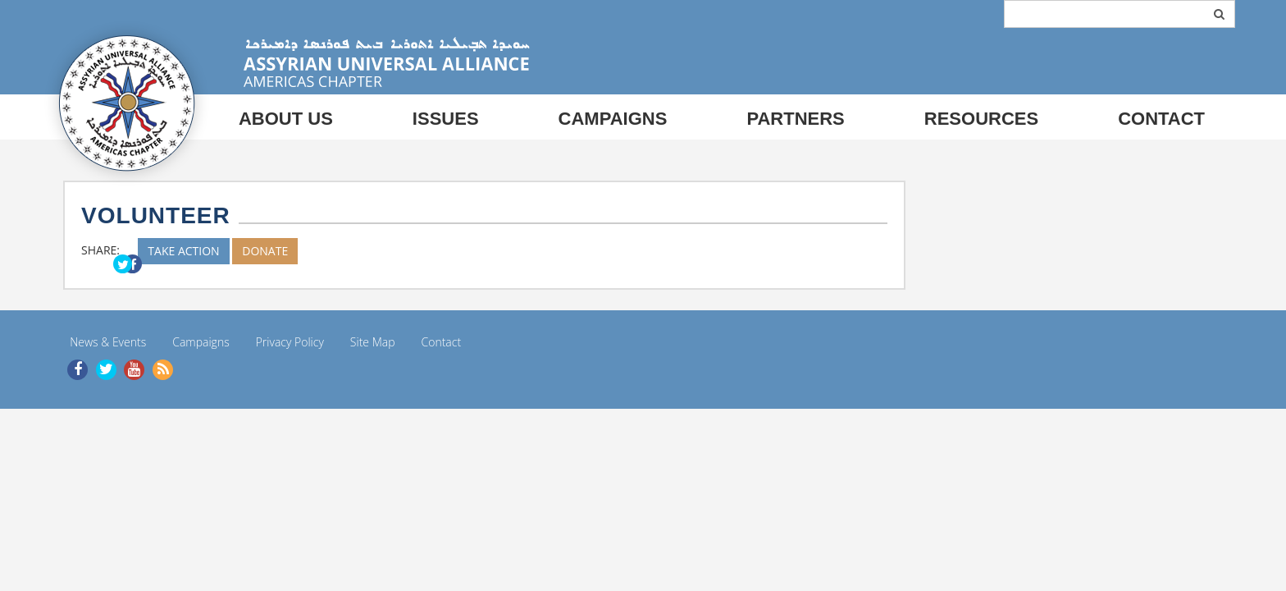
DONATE (265, 251)
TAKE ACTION (183, 251)
